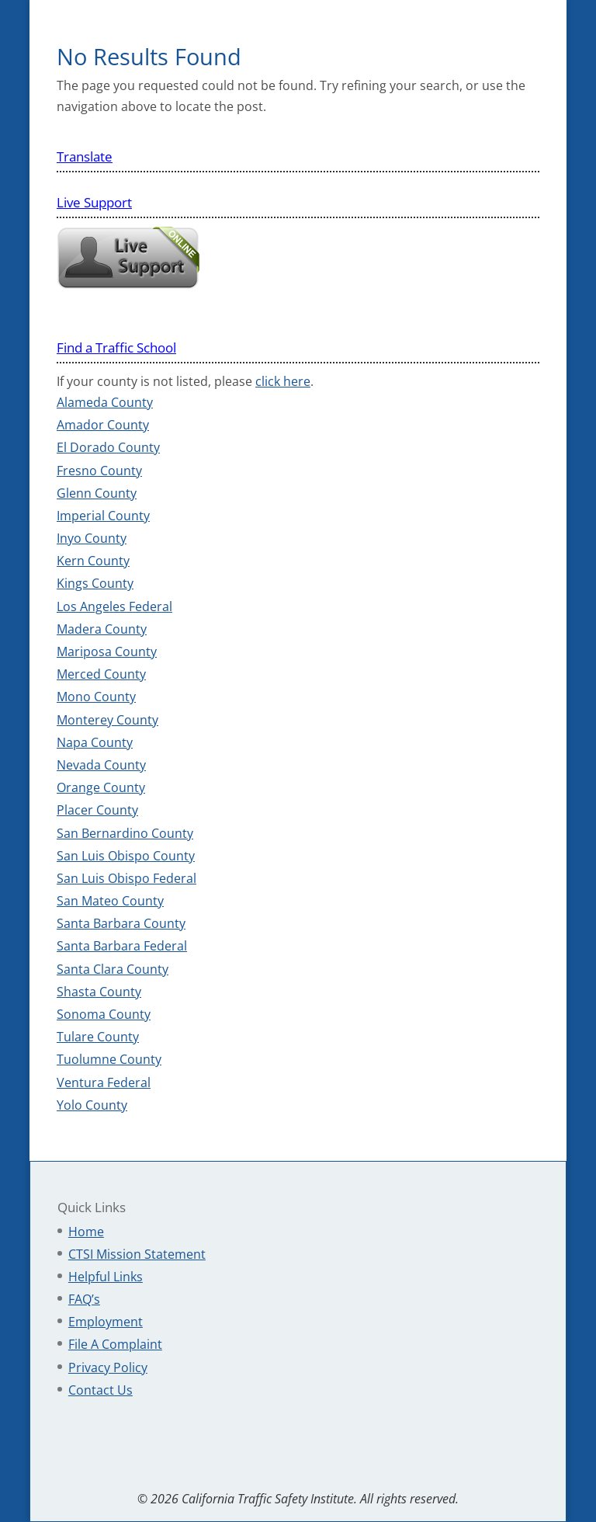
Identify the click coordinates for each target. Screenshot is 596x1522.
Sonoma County (104, 1014)
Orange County (101, 787)
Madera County (102, 629)
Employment (105, 1321)
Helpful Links (105, 1276)
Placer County (97, 809)
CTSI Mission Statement (137, 1254)
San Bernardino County (125, 833)
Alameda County (105, 402)
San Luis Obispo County (126, 855)
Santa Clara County (112, 969)
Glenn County (97, 493)
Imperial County (103, 515)
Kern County (93, 560)
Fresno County (99, 470)
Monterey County (107, 719)
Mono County (96, 696)
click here (282, 381)
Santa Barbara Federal (122, 945)
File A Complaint (115, 1344)
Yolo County (92, 1105)
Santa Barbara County (121, 923)
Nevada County (101, 764)
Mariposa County (107, 651)
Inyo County (91, 538)
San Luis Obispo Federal (126, 878)
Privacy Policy (107, 1367)
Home (86, 1231)
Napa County (95, 742)
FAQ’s (84, 1299)
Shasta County (99, 991)
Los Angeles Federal (114, 606)
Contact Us (100, 1390)
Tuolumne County (109, 1059)
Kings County (95, 583)
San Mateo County (110, 900)
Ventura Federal (104, 1082)
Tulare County (98, 1036)
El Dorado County (108, 447)
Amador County (103, 424)
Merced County (101, 674)
